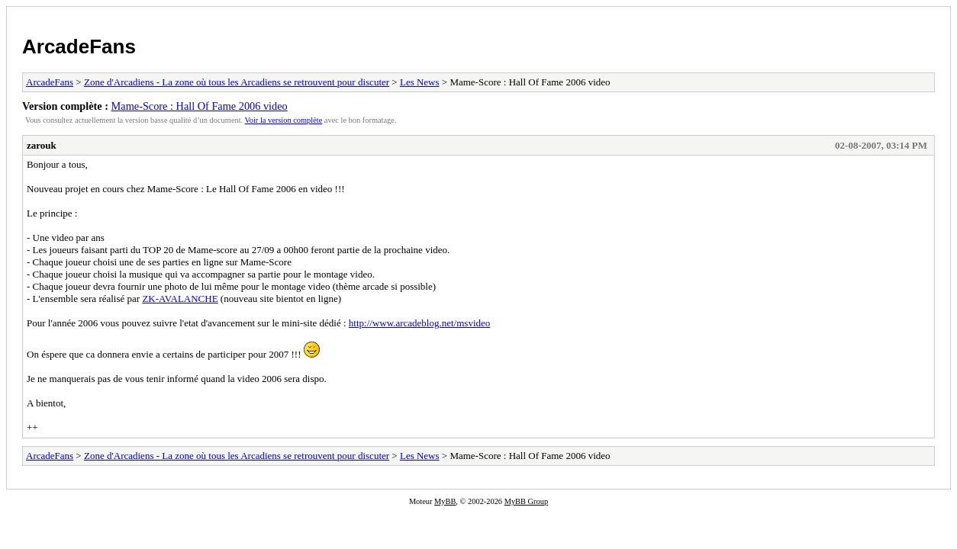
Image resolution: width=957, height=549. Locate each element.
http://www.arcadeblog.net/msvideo (419, 323)
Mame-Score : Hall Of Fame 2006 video (199, 106)
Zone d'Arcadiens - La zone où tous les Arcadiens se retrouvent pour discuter (236, 82)
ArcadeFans (79, 46)
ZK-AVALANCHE (180, 298)
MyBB (445, 501)
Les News (420, 82)
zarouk (41, 145)
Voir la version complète (284, 120)
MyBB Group (526, 501)
